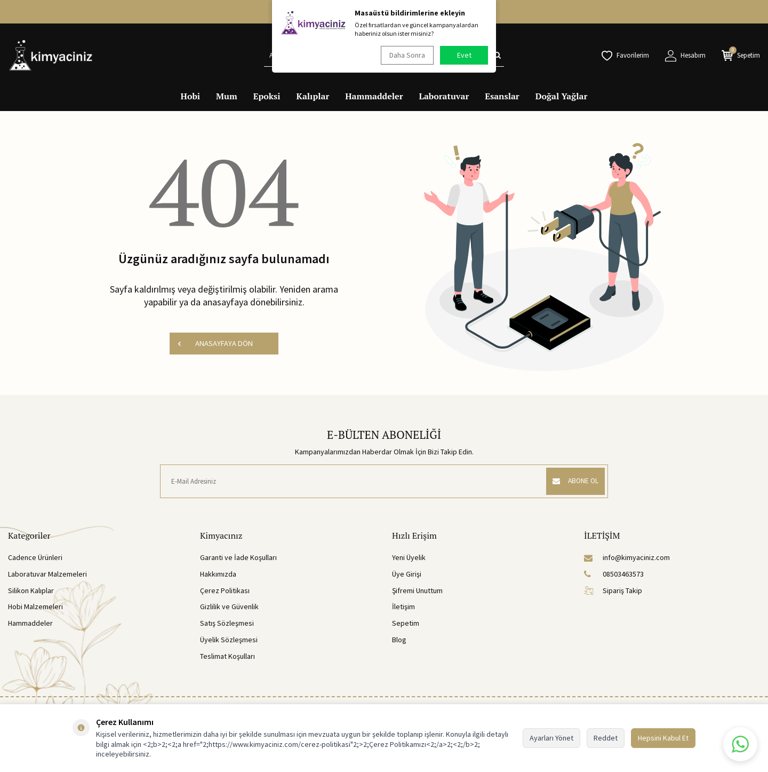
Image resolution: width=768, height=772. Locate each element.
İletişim (403, 606)
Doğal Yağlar (561, 96)
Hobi (191, 96)
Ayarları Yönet (551, 738)
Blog (399, 639)
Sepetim (405, 623)
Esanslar (502, 96)
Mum (226, 96)
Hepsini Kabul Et (663, 738)
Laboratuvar (444, 96)
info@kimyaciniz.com (627, 557)
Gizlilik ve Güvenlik (229, 606)
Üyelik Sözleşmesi (229, 639)
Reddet (606, 738)
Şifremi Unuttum (417, 590)
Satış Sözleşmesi (227, 623)
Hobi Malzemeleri (35, 606)
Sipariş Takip (613, 590)
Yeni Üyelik (409, 557)
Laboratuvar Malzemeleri (47, 574)
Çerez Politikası (225, 590)
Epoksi (267, 96)
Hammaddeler (374, 96)
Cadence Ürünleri (35, 557)
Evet (464, 55)
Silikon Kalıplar (31, 590)
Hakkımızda (218, 574)
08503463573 (614, 574)
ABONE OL (572, 481)
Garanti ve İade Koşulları (238, 557)
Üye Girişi (406, 574)
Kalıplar (313, 96)
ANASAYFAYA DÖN (215, 343)
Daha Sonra (405, 55)
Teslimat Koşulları (227, 656)
